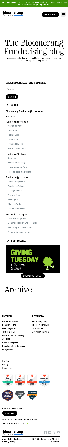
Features (10, 116)
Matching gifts (14, 204)
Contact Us (7, 368)
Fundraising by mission (17, 121)
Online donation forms (18, 167)
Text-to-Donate (8, 332)
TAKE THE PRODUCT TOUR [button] (13, 423)
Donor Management (10, 342)
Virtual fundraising (16, 208)
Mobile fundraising (16, 162)
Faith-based (13, 135)
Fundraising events (16, 181)
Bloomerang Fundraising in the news (24, 111)
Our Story (6, 361)
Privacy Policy (8, 441)
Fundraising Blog (39, 321)
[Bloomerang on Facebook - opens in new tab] (45, 433)
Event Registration (10, 328)
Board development (17, 218)
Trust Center (37, 328)
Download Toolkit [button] (32, 276)
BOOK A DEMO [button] (50, 14)
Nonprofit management (19, 232)
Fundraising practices (17, 177)
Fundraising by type (16, 154)
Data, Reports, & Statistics (13, 346)
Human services (15, 144)
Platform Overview (10, 321)
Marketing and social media (20, 227)
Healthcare (13, 139)
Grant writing (14, 195)
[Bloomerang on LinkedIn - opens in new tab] (49, 433)
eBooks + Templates (40, 325)
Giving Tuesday (15, 190)
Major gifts (13, 199)
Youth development (17, 148)
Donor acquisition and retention (22, 223)
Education (12, 130)
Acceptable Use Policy (12, 439)
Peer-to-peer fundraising (19, 172)
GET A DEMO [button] (10, 413)
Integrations (7, 349)
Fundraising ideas (16, 186)
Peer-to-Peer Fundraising (13, 335)
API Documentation (40, 332)
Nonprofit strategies (16, 214)
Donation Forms (9, 325)
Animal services (15, 125)
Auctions (12, 158)
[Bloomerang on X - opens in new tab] (54, 433)
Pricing (5, 364)
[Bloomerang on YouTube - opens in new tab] (58, 433)
